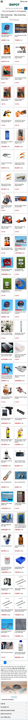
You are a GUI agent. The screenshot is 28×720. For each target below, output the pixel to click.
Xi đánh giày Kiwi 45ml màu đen (20, 312)
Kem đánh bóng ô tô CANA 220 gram (6, 312)
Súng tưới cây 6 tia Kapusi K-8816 (19, 100)
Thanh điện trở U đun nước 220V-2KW (20, 632)
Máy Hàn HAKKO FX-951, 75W (6, 525)
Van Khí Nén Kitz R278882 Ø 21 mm (5, 291)
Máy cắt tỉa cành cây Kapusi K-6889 (6, 227)
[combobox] (14, 20)
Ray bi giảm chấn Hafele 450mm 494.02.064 (21, 610)
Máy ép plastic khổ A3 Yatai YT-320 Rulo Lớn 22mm (20, 249)
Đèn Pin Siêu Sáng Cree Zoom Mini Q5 (20, 419)
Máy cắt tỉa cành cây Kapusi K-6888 (20, 227)
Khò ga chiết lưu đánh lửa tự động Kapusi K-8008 (6, 207)
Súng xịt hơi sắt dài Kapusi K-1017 (19, 142)
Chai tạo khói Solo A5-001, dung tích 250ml (20, 653)
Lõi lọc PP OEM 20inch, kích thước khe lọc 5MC (7, 334)
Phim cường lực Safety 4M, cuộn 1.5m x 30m (6, 355)
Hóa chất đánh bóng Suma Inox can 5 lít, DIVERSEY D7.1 (6, 569)
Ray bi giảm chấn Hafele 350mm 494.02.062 (7, 610)
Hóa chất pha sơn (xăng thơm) (21, 36)
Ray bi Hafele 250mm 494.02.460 (20, 589)
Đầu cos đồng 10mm (20, 482)
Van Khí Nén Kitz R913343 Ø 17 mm (19, 270)
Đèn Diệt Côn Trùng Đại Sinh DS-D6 (7, 142)
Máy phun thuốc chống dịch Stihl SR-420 (6, 397)
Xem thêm (14, 697)
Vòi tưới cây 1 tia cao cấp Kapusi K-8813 (20, 121)
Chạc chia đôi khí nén (6, 546)
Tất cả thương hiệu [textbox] (14, 20)
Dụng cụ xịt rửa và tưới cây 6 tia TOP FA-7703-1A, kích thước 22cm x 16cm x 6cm (6, 377)
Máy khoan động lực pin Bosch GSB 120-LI (7, 419)
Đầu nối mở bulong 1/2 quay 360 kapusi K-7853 (7, 248)
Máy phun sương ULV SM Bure (20, 376)
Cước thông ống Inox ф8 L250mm (6, 632)
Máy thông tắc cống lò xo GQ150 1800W (6, 270)
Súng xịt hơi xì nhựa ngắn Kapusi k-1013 (6, 185)
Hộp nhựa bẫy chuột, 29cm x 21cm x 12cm (20, 461)
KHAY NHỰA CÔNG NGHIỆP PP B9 (19, 568)
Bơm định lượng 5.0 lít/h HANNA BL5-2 (7, 589)
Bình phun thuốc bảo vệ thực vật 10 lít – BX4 (7, 440)
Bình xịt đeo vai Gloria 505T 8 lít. (6, 461)
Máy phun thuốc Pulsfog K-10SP (21, 397)
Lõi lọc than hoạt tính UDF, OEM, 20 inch (20, 334)
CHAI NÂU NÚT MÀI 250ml (19, 546)
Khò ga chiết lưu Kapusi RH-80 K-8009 (20, 206)
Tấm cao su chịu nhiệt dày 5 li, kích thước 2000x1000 (20, 356)
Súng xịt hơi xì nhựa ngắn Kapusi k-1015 (6, 57)
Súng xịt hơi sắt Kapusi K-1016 (6, 163)
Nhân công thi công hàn (7, 652)
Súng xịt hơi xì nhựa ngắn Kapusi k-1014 (19, 163)
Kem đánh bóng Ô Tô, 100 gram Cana (6, 36)
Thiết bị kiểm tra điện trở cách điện (20, 504)
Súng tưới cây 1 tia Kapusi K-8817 (5, 100)
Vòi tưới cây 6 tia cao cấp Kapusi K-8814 (6, 121)
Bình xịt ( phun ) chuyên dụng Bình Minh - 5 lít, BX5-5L (20, 441)
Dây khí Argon (18, 290)
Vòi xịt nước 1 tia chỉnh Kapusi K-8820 (20, 78)
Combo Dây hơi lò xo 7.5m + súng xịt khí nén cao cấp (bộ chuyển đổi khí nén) (20, 526)
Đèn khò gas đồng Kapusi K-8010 (19, 185)
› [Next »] (12, 662)
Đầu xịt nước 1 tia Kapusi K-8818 (5, 78)
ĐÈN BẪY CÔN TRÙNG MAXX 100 (6, 504)
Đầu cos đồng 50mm (6, 482)
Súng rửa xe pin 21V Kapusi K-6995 (20, 57)
